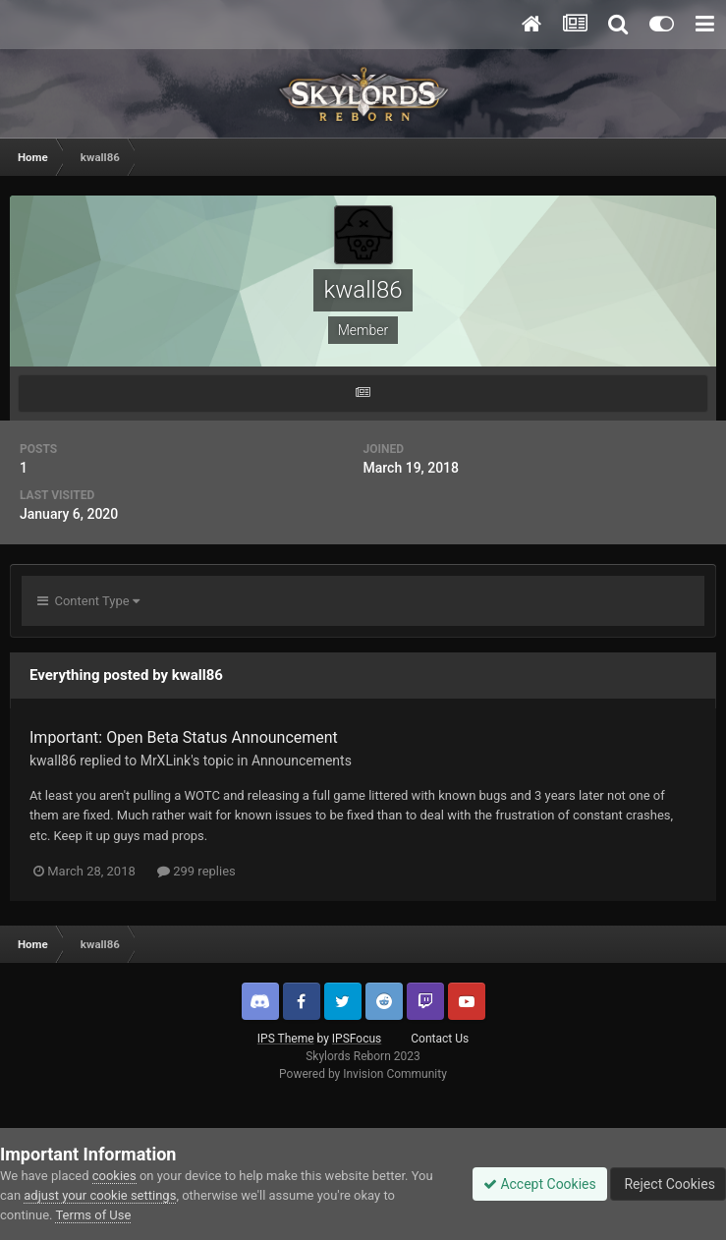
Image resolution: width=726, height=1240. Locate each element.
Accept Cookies (539, 1184)
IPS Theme (285, 1038)
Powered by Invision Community (363, 1074)
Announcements (301, 760)
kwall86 (53, 760)
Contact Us (440, 1038)
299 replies (196, 871)
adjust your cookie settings (100, 1195)
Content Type (88, 600)
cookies (114, 1175)
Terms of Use (93, 1215)
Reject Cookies (668, 1184)
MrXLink (166, 760)
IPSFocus (356, 1038)
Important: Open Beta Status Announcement (183, 737)
